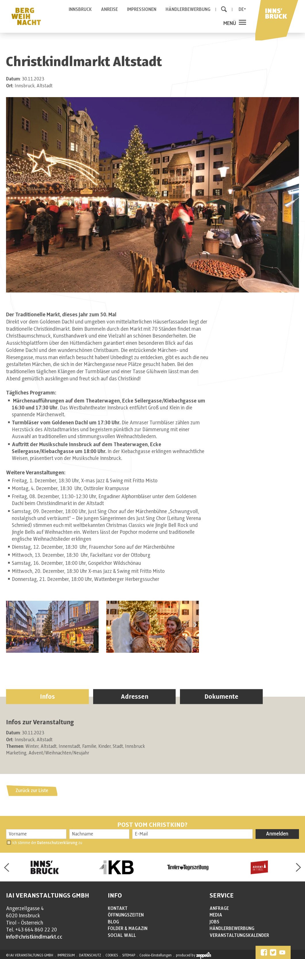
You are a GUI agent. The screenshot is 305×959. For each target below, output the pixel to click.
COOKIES (111, 955)
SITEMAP (128, 955)
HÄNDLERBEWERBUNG (188, 9)
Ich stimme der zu (47, 843)
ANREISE (109, 9)
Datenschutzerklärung (57, 843)
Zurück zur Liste (32, 790)
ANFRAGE (219, 908)
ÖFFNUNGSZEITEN (126, 915)
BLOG (113, 922)
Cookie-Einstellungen (155, 955)
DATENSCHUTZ (90, 955)
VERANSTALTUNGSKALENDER (239, 935)
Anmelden (277, 834)
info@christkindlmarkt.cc (34, 937)
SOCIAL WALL (122, 935)
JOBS (214, 922)
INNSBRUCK (80, 9)
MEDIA (216, 915)
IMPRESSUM (66, 955)
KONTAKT (118, 908)
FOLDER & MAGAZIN (127, 928)
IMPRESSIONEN (141, 9)
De (241, 9)
